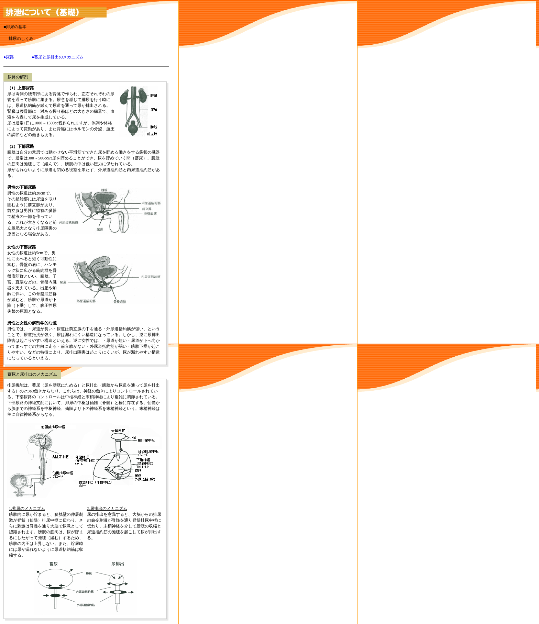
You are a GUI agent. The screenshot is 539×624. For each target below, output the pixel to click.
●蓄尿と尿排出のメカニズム (58, 57)
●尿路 (8, 57)
